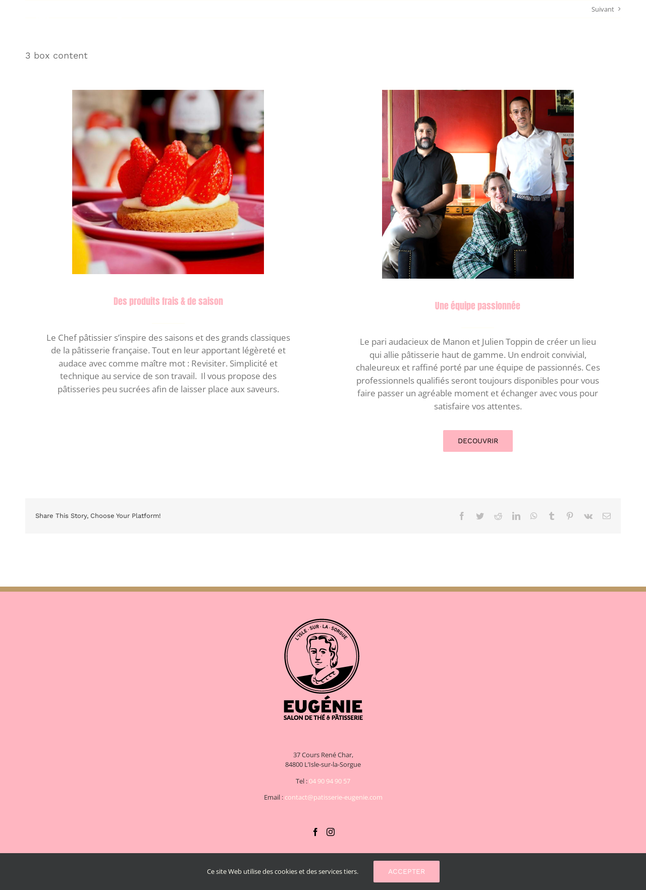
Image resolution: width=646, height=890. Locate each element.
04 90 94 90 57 (329, 781)
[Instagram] (331, 832)
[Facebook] (315, 832)
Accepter (406, 871)
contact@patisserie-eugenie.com (334, 797)
